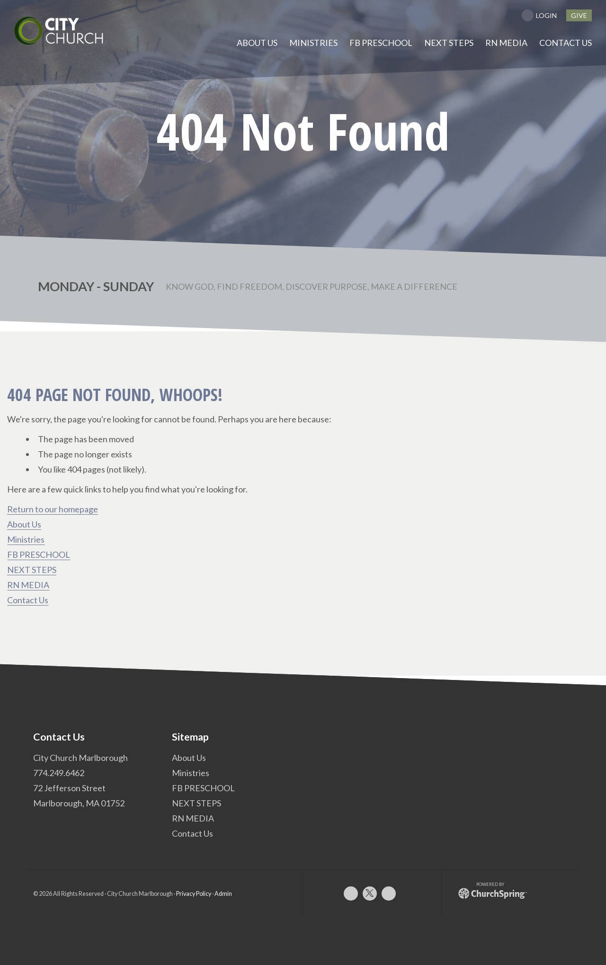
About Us (24, 524)
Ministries (26, 539)
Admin (223, 893)
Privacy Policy (193, 893)
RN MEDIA (28, 585)
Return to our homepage (52, 509)
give (579, 15)
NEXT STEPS (31, 569)
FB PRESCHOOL (38, 554)
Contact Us (27, 600)
